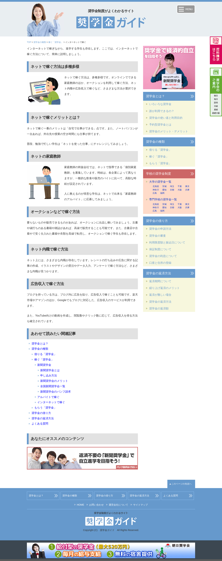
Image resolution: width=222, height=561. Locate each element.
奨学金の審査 (157, 235)
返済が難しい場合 (160, 294)
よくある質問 (40, 423)
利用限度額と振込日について (167, 242)
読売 (216, 103)
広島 (155, 193)
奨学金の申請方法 (160, 228)
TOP (29, 42)
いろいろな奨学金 (160, 104)
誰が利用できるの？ (161, 111)
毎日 (216, 99)
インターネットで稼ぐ (51, 402)
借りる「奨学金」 (45, 354)
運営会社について (118, 504)
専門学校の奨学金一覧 (163, 199)
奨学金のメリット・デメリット (168, 131)
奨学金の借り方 (41, 413)
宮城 (164, 186)
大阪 (180, 190)
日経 (216, 106)
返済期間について (160, 281)
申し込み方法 (48, 375)
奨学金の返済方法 (43, 418)
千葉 (180, 186)
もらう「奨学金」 (45, 407)
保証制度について (160, 249)
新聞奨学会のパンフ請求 (55, 391)
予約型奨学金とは (160, 124)
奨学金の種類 (39, 42)
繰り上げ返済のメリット (164, 287)
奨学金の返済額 (159, 308)
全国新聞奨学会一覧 (52, 386)
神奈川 (156, 190)
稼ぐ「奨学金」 (55, 42)
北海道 (156, 186)
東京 (187, 186)
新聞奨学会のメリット (54, 380)
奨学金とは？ (40, 343)
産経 (216, 110)
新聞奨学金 (44, 364)
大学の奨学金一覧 (160, 181)
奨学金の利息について (163, 256)
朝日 (216, 96)
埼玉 (172, 186)
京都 (172, 190)
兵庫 (187, 190)
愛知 (164, 190)
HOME (80, 504)
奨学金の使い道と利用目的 (165, 117)
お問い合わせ (96, 504)
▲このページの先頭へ (180, 484)
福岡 (162, 193)
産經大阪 (216, 113)
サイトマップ (140, 504)
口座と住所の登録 (160, 262)
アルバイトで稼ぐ (48, 397)
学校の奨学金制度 (158, 173)
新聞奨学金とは (50, 370)
